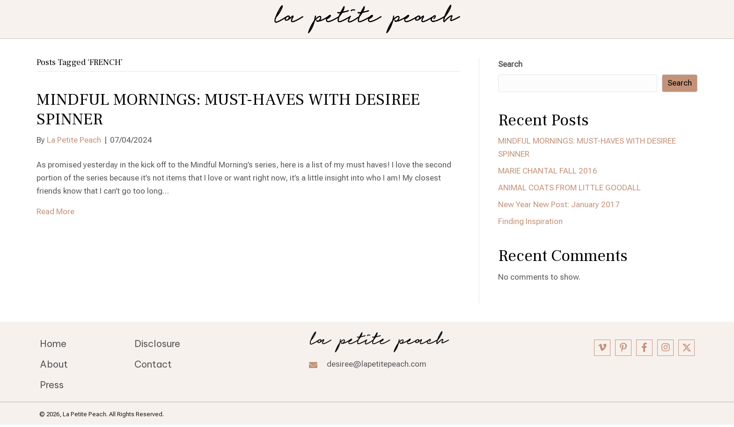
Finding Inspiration (530, 221)
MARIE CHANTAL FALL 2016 (547, 170)
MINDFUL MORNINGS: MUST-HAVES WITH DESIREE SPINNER (228, 109)
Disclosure (157, 343)
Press (52, 385)
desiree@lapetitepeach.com (376, 364)
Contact (153, 364)
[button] (602, 348)
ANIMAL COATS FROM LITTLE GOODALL (569, 187)
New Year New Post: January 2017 (559, 204)
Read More (55, 211)
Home (53, 343)
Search (510, 64)
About (54, 364)
